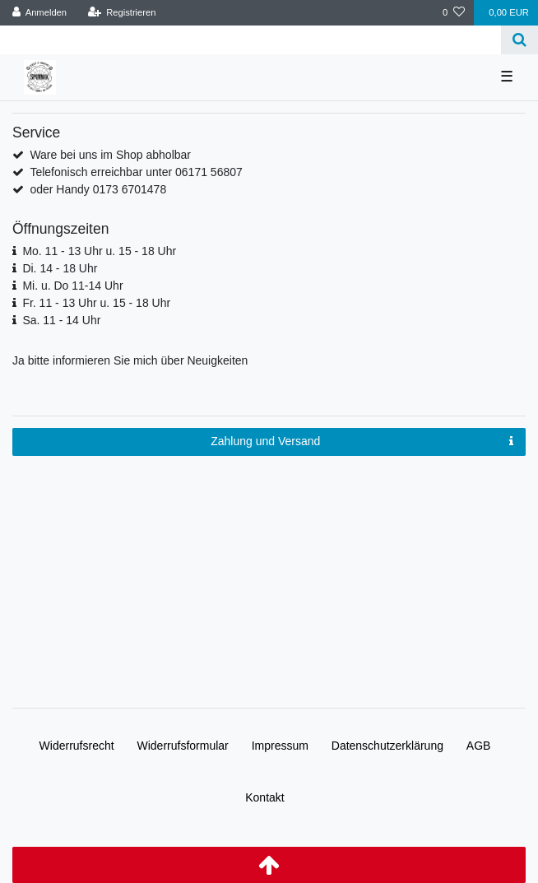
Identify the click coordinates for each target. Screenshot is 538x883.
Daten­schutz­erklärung (387, 745)
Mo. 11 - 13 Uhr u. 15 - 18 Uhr (99, 251)
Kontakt (264, 797)
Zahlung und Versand (362, 442)
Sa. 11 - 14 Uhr (61, 320)
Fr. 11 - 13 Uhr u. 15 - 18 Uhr (96, 302)
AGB (478, 745)
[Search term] (250, 40)
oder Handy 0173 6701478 (98, 189)
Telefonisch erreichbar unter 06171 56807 (136, 172)
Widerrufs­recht (76, 745)
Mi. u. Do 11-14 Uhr (72, 285)
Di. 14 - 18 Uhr (59, 268)
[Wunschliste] (454, 13)
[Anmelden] (40, 13)
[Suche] (519, 40)
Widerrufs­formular (183, 745)
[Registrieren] (121, 13)
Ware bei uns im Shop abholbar (110, 154)
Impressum (280, 745)
